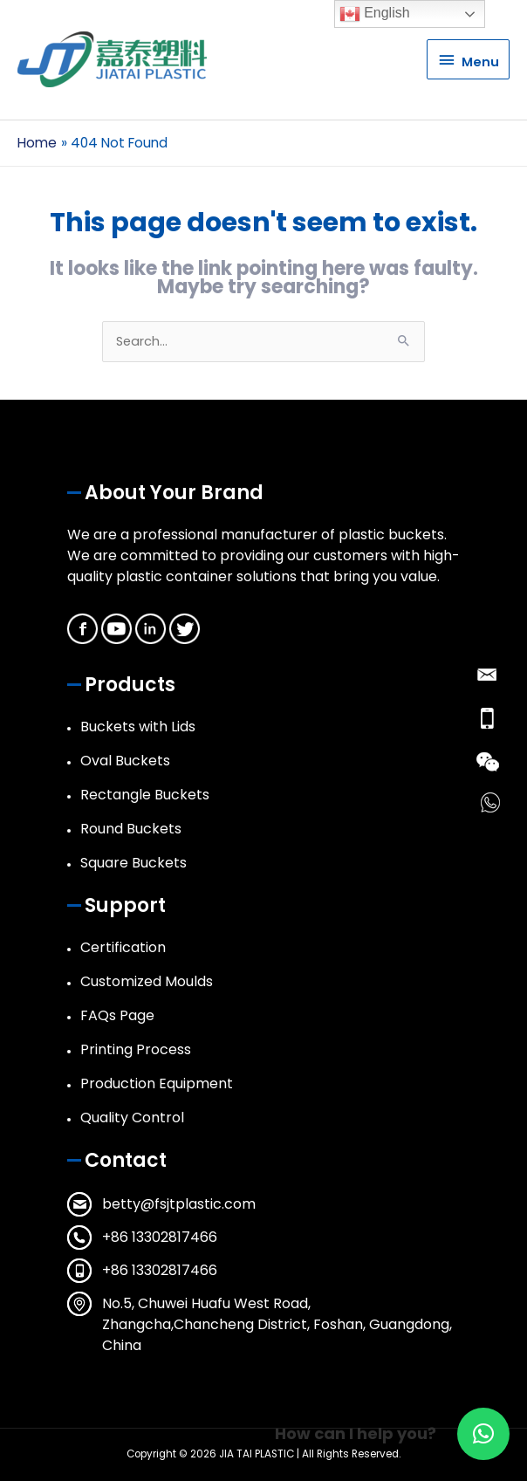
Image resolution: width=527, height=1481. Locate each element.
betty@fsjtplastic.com (179, 1204)
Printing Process (135, 1049)
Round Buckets (130, 829)
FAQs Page (117, 1015)
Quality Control (132, 1117)
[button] (483, 1434)
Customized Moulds (146, 981)
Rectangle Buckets (144, 795)
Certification (123, 947)
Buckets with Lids (137, 727)
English (374, 13)
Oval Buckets (125, 761)
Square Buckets (133, 863)
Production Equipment (156, 1083)
